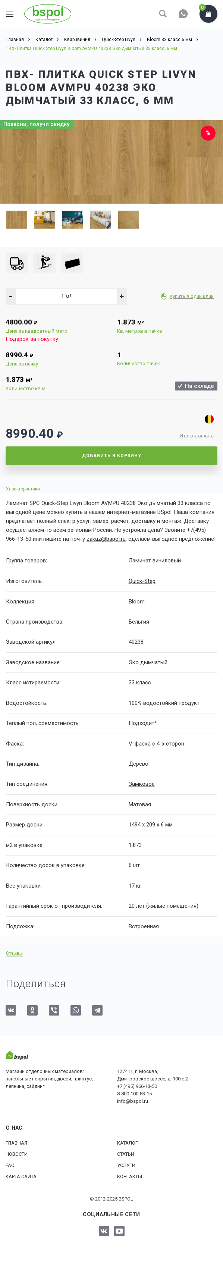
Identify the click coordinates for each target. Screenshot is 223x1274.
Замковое (141, 784)
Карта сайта (21, 1176)
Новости (17, 1154)
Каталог (127, 1142)
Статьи (125, 1154)
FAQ (10, 1165)
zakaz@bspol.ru (106, 539)
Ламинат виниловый (154, 560)
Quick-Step (142, 580)
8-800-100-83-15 (134, 1093)
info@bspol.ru (132, 1101)
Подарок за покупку (32, 339)
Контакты (129, 1176)
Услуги (126, 1165)
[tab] (111, 488)
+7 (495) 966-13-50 (137, 1086)
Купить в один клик (192, 296)
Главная (16, 1142)
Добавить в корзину (111, 455)
